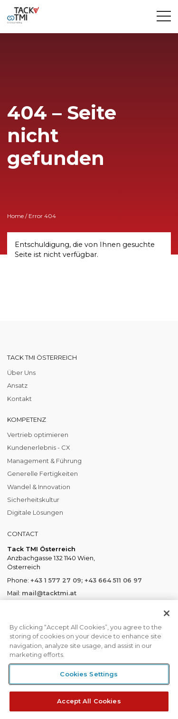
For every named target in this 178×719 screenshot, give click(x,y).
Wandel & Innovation (38, 487)
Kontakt (19, 398)
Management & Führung (44, 460)
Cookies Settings (89, 674)
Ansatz (17, 385)
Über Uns (21, 372)
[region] (89, 659)
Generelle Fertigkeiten (42, 473)
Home (15, 215)
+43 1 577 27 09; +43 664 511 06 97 (86, 580)
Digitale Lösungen (35, 512)
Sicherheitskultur (33, 499)
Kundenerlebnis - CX (38, 447)
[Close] (166, 613)
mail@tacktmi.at (49, 593)
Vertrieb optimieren (37, 434)
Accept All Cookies (89, 701)
